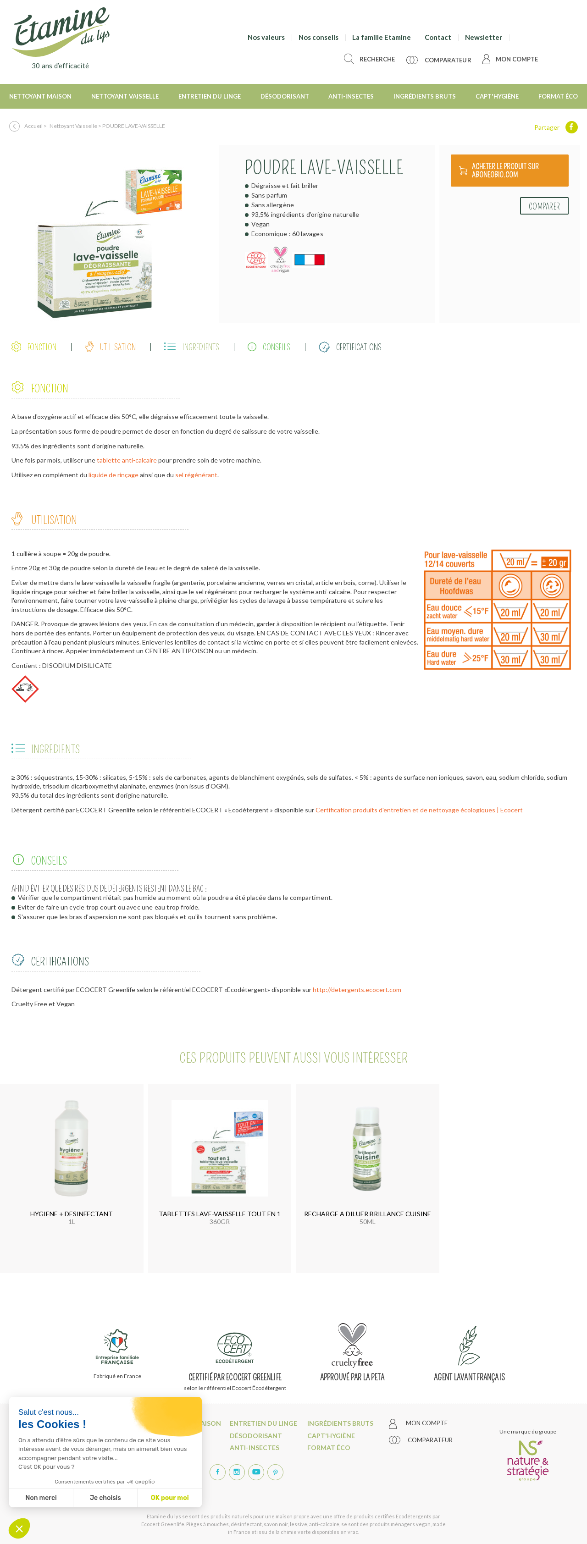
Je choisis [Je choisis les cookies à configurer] (105, 1498)
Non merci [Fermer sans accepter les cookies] (40, 1498)
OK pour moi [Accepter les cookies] (170, 1498)
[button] (19, 1528)
